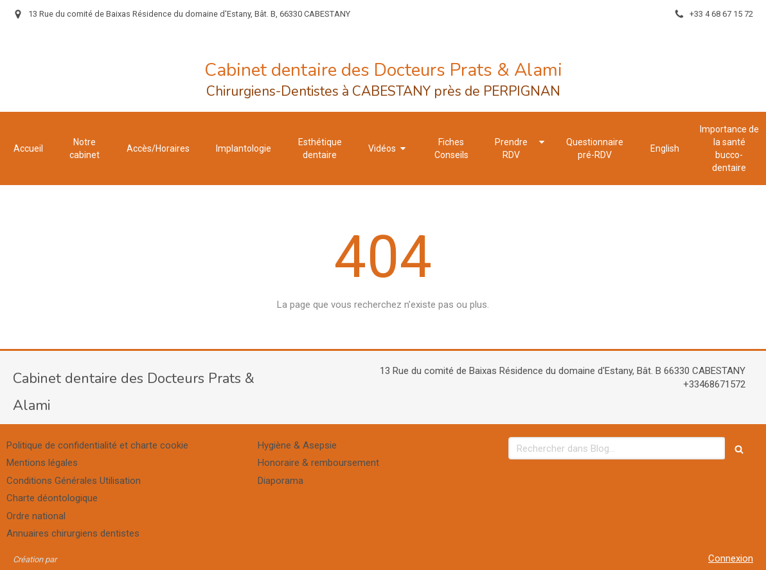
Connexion (730, 558)
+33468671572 (714, 384)
